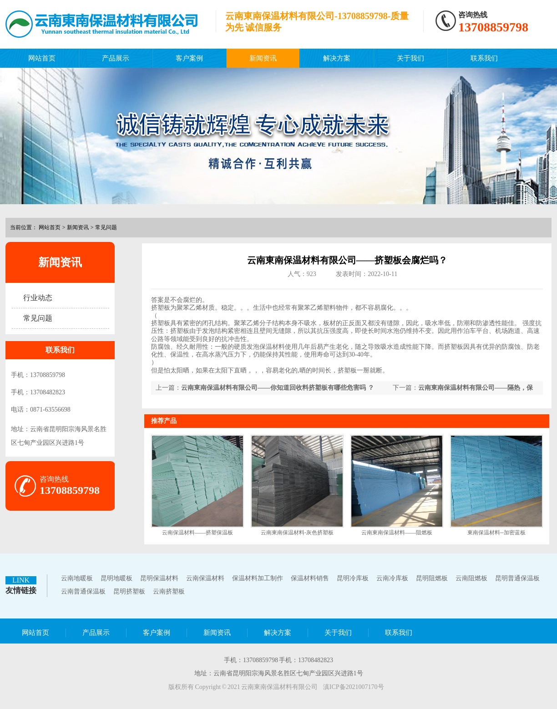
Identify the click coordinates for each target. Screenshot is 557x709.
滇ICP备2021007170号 (353, 687)
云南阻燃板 (471, 578)
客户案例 (189, 58)
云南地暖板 (77, 578)
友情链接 (20, 590)
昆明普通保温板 (517, 578)
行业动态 (37, 298)
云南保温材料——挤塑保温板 (197, 532)
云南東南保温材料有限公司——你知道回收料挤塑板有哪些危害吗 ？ (277, 387)
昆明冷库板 (353, 578)
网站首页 (42, 58)
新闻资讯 (263, 58)
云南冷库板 (392, 578)
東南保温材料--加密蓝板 (496, 532)
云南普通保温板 (83, 591)
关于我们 (410, 58)
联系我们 (484, 58)
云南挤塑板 (169, 591)
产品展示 (115, 58)
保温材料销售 (310, 578)
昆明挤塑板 (129, 591)
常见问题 (106, 227)
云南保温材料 (205, 578)
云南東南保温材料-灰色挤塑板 (297, 532)
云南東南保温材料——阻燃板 (396, 532)
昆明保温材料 (159, 578)
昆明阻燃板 (432, 578)
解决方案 (336, 58)
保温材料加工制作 (257, 578)
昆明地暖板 (116, 578)
